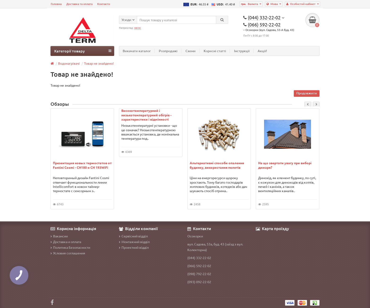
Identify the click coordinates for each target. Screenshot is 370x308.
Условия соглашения (67, 253)
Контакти (103, 4)
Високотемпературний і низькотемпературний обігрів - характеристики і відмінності (146, 114)
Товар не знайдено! (99, 63)
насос (137, 28)
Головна (56, 4)
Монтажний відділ (134, 242)
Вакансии (59, 236)
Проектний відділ (134, 247)
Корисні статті (215, 51)
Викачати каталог (137, 51)
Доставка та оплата (79, 4)
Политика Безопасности (70, 247)
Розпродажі (168, 51)
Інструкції (242, 51)
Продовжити (306, 93)
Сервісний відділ (133, 236)
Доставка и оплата (65, 242)
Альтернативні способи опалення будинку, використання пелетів (217, 165)
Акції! (262, 51)
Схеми (190, 51)
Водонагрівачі (69, 63)
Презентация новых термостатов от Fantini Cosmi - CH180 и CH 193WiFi (82, 165)
